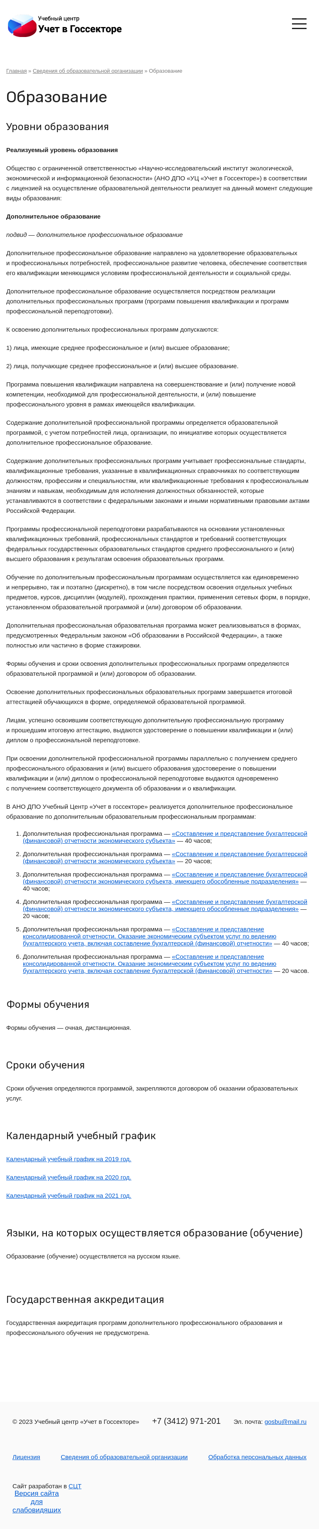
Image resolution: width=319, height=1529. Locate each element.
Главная (16, 71)
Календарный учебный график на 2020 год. (68, 1177)
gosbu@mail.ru (286, 1421)
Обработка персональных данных (257, 1456)
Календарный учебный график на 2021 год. (68, 1195)
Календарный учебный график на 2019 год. (68, 1158)
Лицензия (26, 1456)
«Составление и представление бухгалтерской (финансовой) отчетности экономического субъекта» (165, 837)
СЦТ (75, 1486)
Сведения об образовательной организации (88, 71)
